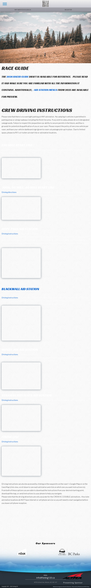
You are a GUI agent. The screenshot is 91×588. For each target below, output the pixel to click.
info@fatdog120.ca (23, 10)
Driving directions (9, 192)
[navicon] (4, 2)
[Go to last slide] (2, 37)
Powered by (80, 586)
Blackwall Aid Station (20, 291)
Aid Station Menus (45, 90)
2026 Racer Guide (17, 76)
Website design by (62, 586)
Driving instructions (10, 233)
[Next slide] (88, 37)
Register (68, 10)
